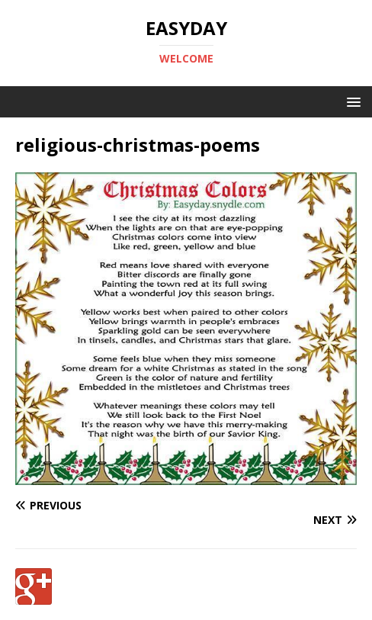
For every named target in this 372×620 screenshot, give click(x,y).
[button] (351, 101)
